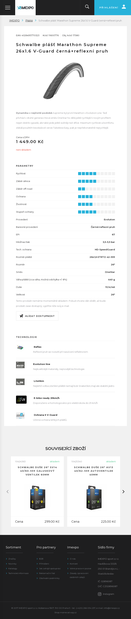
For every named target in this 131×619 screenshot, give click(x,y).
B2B (41, 558)
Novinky (12, 563)
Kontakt (74, 563)
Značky (12, 558)
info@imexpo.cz (112, 608)
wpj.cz (73, 612)
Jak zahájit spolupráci (50, 568)
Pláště (29, 20)
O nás (73, 558)
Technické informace (18, 573)
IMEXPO (14, 20)
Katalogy (12, 568)
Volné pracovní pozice (80, 568)
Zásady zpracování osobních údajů (79, 575)
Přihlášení (44, 563)
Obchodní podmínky (49, 578)
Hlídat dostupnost (40, 316)
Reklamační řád (47, 573)
